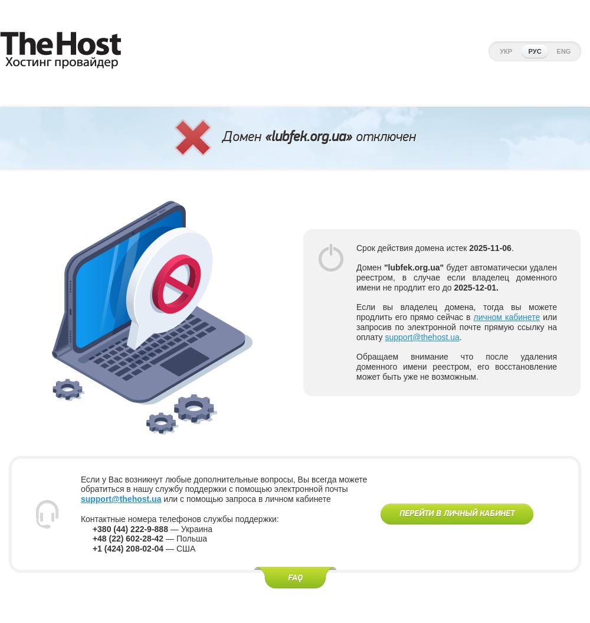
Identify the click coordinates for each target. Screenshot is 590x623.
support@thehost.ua (422, 337)
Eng (564, 51)
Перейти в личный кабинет (456, 513)
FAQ (295, 578)
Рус (535, 51)
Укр (506, 51)
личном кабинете (507, 317)
